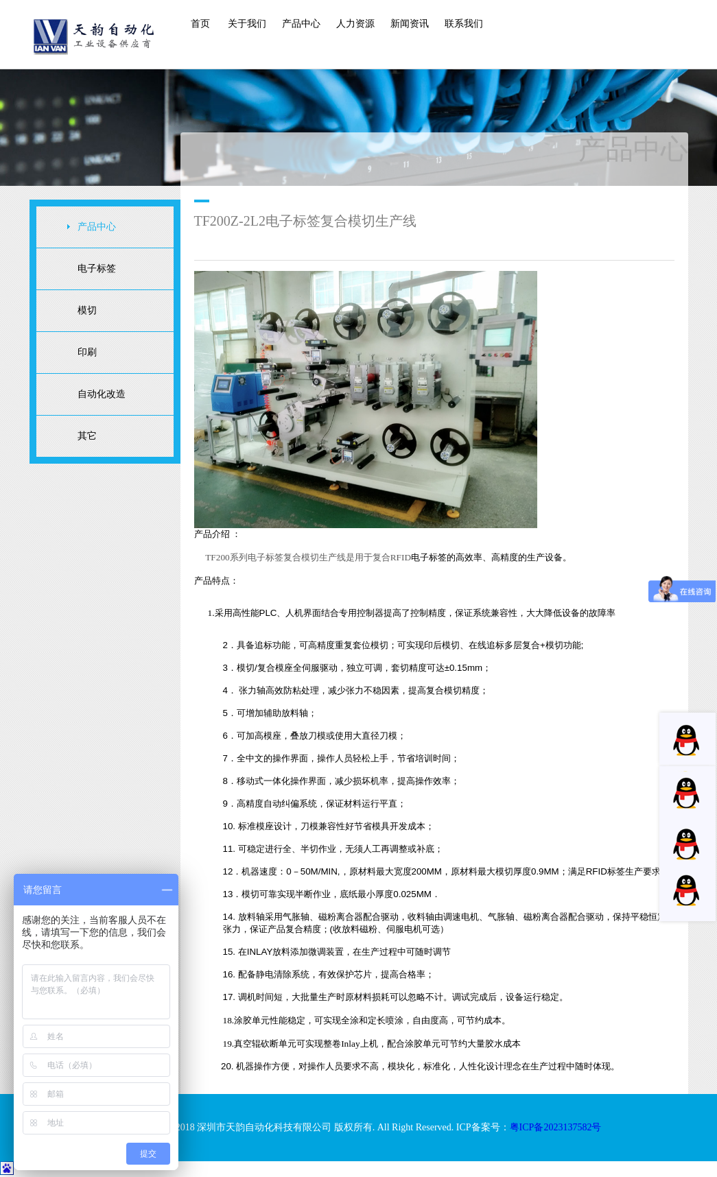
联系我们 (464, 24)
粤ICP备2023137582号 (556, 1127)
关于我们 (247, 24)
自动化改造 (102, 394)
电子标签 (97, 268)
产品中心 (301, 24)
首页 (200, 24)
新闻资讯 (409, 24)
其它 (87, 436)
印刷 (87, 352)
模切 (87, 310)
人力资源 (355, 24)
